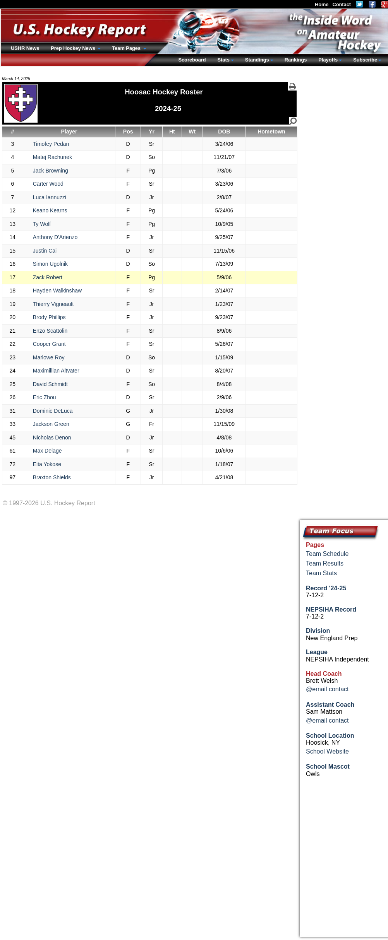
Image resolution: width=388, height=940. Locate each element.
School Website (327, 751)
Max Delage (47, 451)
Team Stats (321, 573)
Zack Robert (47, 277)
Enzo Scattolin (50, 331)
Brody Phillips (49, 317)
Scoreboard (192, 60)
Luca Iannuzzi (49, 197)
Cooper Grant (49, 344)
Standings (257, 60)
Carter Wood (48, 184)
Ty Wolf (42, 224)
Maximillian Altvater (56, 370)
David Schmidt (50, 384)
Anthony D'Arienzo (55, 237)
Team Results (324, 563)
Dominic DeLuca (53, 411)
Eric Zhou (44, 397)
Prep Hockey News (73, 48)
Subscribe (365, 60)
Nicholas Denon (52, 437)
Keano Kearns (50, 210)
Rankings (296, 60)
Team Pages (127, 48)
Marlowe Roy (49, 357)
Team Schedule (327, 553)
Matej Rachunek (52, 157)
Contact (341, 4)
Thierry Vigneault (53, 304)
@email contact (327, 689)
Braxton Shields (52, 477)
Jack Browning (50, 170)
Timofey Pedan (51, 144)
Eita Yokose (47, 464)
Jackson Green (51, 424)
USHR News (25, 48)
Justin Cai (45, 251)
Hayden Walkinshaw (57, 290)
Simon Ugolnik (50, 264)
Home (322, 4)
